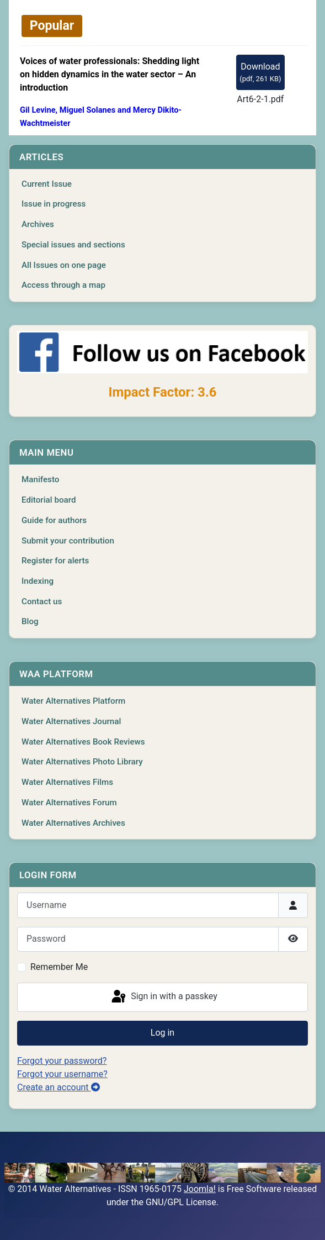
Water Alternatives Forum (69, 803)
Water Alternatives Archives (73, 823)
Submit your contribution (68, 541)
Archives (38, 224)
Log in (162, 1032)
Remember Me (59, 967)
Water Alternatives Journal (71, 721)
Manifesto (40, 479)
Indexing (38, 581)
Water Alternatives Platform (73, 701)
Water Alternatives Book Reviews (83, 742)
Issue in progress (54, 204)
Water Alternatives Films (67, 782)
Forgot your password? (61, 1061)
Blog (30, 621)
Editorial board (49, 500)
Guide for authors (54, 520)
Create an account (58, 1087)
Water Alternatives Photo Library (82, 762)
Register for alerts (55, 561)
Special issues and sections (73, 245)
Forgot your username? (62, 1074)
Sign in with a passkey (163, 997)
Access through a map (63, 285)
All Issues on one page (64, 265)
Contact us (42, 601)
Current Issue (47, 184)
